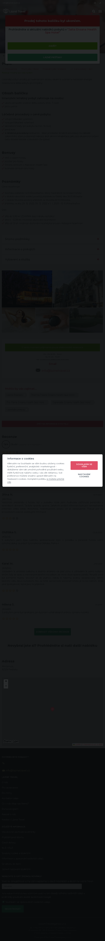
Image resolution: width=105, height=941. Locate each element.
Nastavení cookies (84, 475)
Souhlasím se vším (84, 465)
